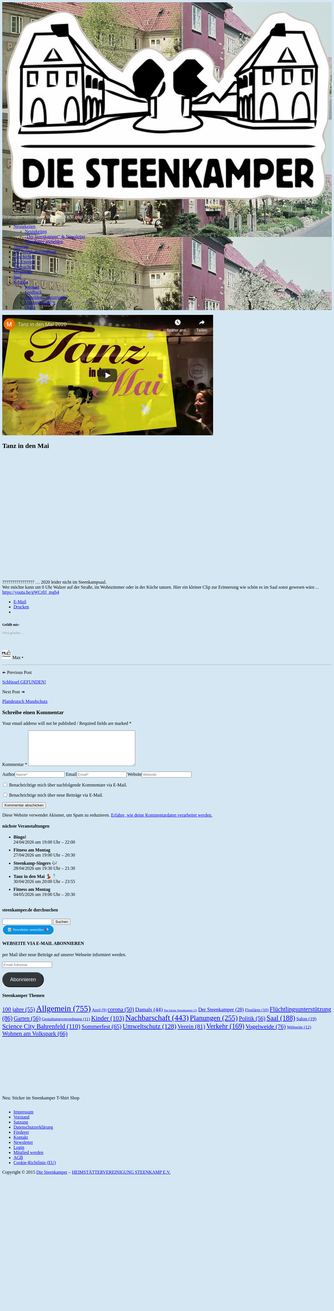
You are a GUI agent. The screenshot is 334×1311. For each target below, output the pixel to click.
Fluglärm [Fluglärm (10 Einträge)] (256, 1016)
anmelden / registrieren (45, 297)
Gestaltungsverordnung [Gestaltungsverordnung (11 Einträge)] (66, 1025)
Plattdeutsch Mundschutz (25, 701)
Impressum (23, 1118)
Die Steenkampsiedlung (34, 251)
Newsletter (23, 1149)
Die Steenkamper (51, 1178)
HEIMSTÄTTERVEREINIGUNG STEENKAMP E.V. (121, 1178)
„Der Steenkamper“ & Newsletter (55, 236)
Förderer (21, 1139)
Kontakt (20, 282)
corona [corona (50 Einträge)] (121, 1016)
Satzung (20, 1128)
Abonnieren (23, 986)
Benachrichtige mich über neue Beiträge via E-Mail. (56, 801)
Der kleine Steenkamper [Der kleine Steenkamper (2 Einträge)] (180, 1017)
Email (71, 781)
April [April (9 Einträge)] (99, 1016)
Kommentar (14, 771)
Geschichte (23, 256)
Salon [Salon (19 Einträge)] (306, 1025)
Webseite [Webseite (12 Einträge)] (299, 1033)
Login (30, 307)
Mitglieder (23, 272)
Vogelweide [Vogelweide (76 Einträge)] (265, 1033)
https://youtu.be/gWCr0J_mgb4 (30, 592)
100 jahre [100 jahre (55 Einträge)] (18, 1016)
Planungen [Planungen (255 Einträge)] (214, 1025)
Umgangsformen (40, 302)
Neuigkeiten (24, 226)
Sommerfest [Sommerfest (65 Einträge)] (101, 1033)
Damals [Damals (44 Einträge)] (149, 1016)
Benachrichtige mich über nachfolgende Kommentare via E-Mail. (68, 791)
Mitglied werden (28, 1159)
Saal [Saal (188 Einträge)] (281, 1024)
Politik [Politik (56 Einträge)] (252, 1025)
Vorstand (21, 1123)
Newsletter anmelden (44, 241)
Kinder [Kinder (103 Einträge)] (107, 1024)
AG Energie (24, 261)
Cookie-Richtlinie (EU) (34, 1169)
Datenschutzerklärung (33, 1133)
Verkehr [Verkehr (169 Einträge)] (225, 1033)
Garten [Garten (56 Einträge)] (27, 1025)
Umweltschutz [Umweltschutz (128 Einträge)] (149, 1033)
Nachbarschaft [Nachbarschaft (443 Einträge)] (157, 1024)
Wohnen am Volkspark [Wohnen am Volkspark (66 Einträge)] (34, 1040)
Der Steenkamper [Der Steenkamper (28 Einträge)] (221, 1016)
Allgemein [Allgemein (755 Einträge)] (63, 1015)
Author (8, 781)
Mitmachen (23, 267)
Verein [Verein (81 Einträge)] (191, 1033)
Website (134, 781)
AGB (18, 1164)
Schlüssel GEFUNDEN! (24, 682)
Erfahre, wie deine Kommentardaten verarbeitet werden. (161, 821)
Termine (20, 246)
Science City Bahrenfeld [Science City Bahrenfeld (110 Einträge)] (41, 1033)
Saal (17, 277)
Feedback (33, 292)
